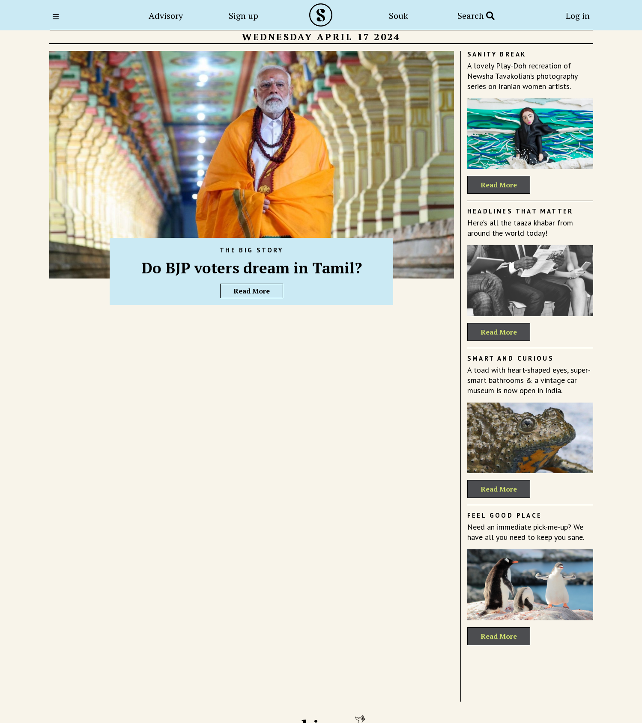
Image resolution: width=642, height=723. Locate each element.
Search (476, 15)
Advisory (166, 15)
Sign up (243, 15)
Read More (251, 291)
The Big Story (251, 250)
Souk (398, 15)
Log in (578, 15)
